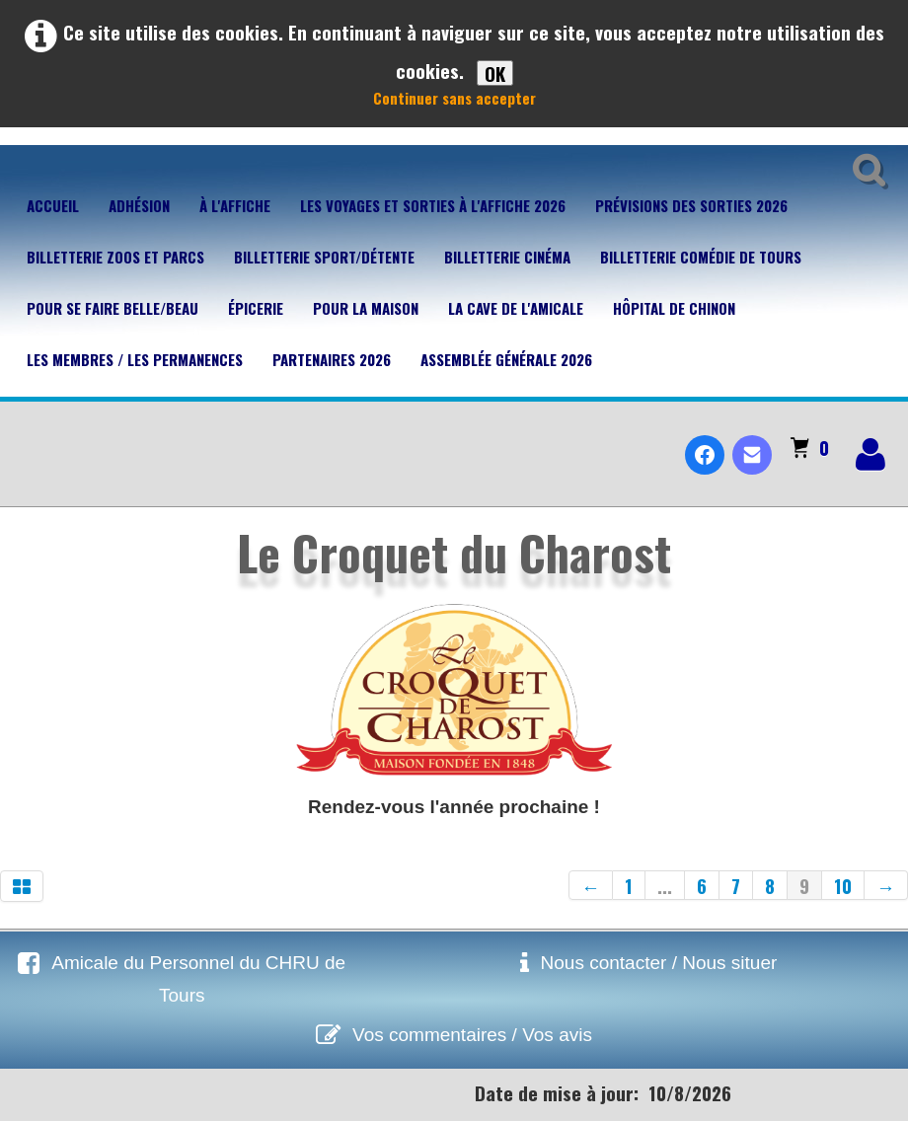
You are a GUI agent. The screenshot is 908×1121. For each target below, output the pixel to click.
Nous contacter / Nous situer (659, 962)
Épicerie (255, 308)
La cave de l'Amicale (515, 308)
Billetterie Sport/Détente (324, 256)
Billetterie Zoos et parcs (115, 256)
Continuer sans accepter (454, 98)
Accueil (53, 205)
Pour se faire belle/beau (112, 308)
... (664, 885)
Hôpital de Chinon (674, 308)
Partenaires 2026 (331, 359)
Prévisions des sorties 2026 (691, 205)
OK (495, 73)
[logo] (23, 438)
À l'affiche (234, 205)
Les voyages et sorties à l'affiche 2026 (433, 205)
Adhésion (139, 205)
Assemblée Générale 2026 (506, 359)
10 (843, 885)
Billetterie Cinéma (507, 256)
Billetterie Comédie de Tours (700, 256)
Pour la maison (365, 308)
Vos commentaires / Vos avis (472, 1034)
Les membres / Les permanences (135, 359)
